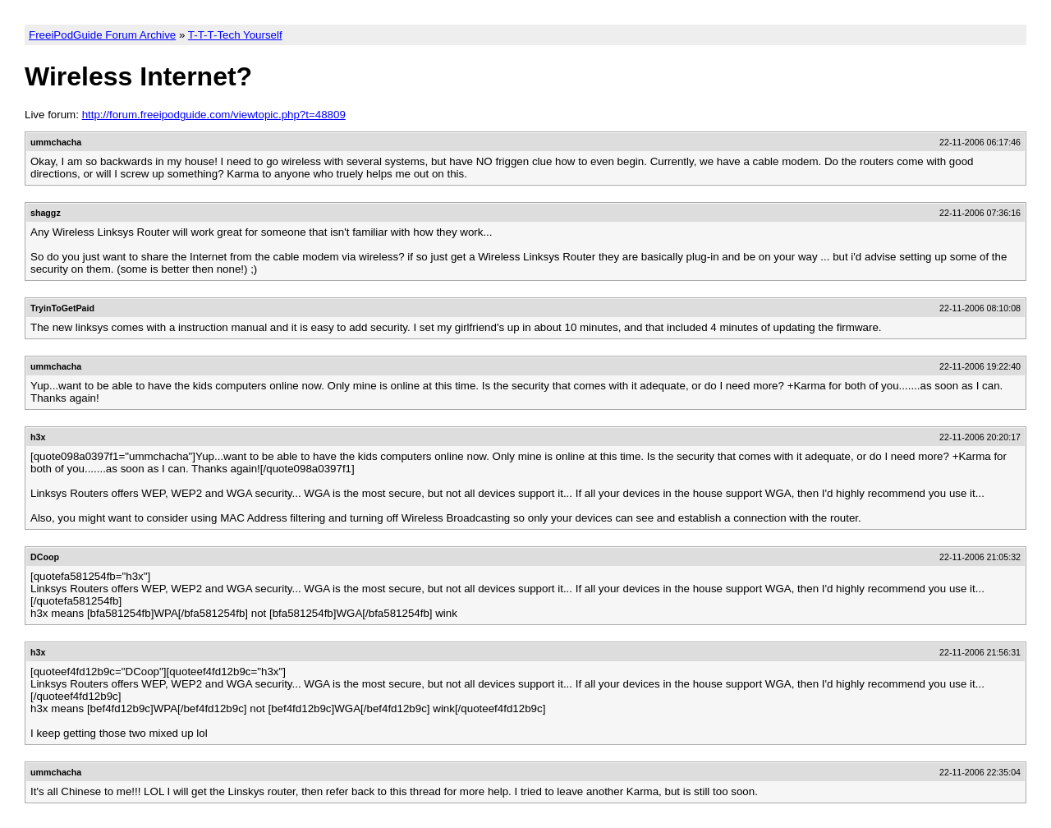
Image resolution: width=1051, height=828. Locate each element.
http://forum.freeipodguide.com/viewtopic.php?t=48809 (214, 114)
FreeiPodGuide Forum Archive (102, 35)
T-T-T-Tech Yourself (235, 35)
